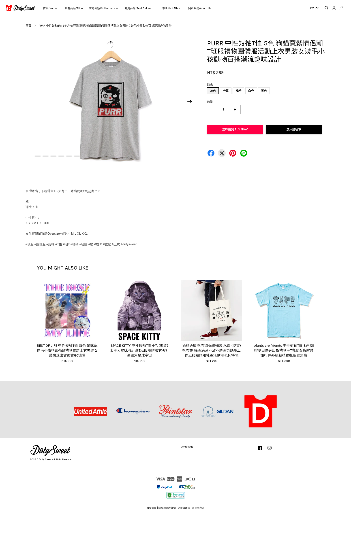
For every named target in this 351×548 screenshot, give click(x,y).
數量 (210, 101)
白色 (251, 90)
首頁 (28, 25)
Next (189, 101)
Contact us (187, 446)
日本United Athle (170, 8)
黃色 (264, 90)
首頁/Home (50, 8)
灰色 (213, 90)
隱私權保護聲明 (167, 507)
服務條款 (151, 507)
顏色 (210, 84)
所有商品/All (74, 8)
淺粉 (238, 90)
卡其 (226, 90)
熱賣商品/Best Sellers (138, 8)
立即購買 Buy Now (235, 129)
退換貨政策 (184, 507)
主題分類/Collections (103, 8)
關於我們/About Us (199, 8)
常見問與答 (198, 507)
